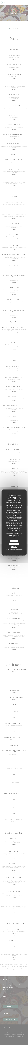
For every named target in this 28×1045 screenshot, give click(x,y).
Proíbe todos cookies (14, 543)
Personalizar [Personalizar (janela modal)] (14, 546)
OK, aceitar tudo (14, 541)
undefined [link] (14, 551)
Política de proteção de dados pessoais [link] (14, 549)
